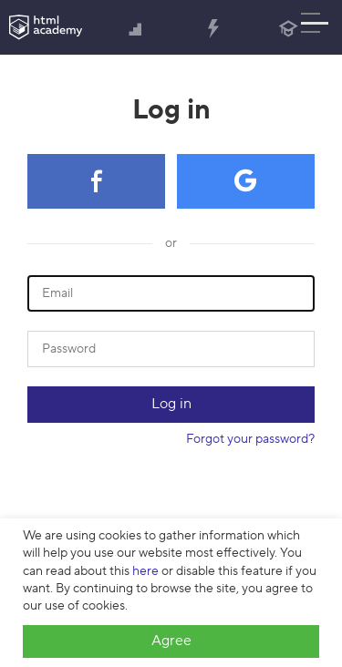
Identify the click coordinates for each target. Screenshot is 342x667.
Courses (136, 30)
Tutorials (212, 30)
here (145, 571)
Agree (171, 640)
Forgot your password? (250, 439)
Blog (288, 30)
